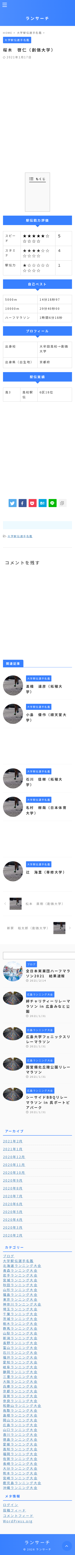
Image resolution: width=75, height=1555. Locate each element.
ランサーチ (38, 18)
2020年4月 (13, 1219)
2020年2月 (13, 1235)
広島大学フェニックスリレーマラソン (48, 1039)
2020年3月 (13, 1227)
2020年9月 (13, 1180)
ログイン (10, 1504)
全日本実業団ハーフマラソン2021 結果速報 (48, 973)
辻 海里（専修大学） (46, 872)
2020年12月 (14, 1156)
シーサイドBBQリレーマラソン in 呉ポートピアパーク (48, 1102)
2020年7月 (13, 1196)
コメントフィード (18, 1515)
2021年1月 (13, 1148)
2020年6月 (13, 1203)
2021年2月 (13, 1141)
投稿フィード (14, 1510)
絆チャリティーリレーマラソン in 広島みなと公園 (48, 1006)
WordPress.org (18, 1521)
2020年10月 (14, 1172)
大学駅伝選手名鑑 (20, 536)
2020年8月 (13, 1188)
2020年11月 (14, 1164)
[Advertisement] (37, 98)
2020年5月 (13, 1211)
